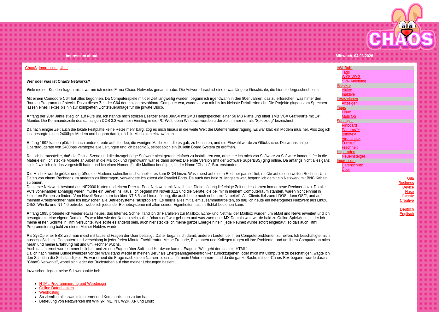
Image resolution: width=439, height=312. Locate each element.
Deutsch (407, 209)
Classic (408, 196)
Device (408, 187)
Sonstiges (345, 121)
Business (406, 183)
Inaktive (348, 94)
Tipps (341, 107)
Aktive (347, 90)
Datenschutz (352, 165)
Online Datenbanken (56, 288)
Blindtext (349, 134)
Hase (409, 191)
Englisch (407, 214)
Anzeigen (350, 103)
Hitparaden (346, 152)
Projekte (344, 85)
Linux (346, 112)
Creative (407, 200)
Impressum (48, 68)
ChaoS (31, 68)
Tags (346, 72)
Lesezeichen (347, 99)
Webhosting (49, 292)
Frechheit (350, 147)
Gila (410, 178)
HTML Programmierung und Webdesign (72, 283)
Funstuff (348, 143)
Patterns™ (351, 130)
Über (64, 68)
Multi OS (349, 116)
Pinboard (349, 125)
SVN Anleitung (354, 81)
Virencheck (351, 138)
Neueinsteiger (353, 156)
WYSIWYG (351, 77)
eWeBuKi (345, 68)
